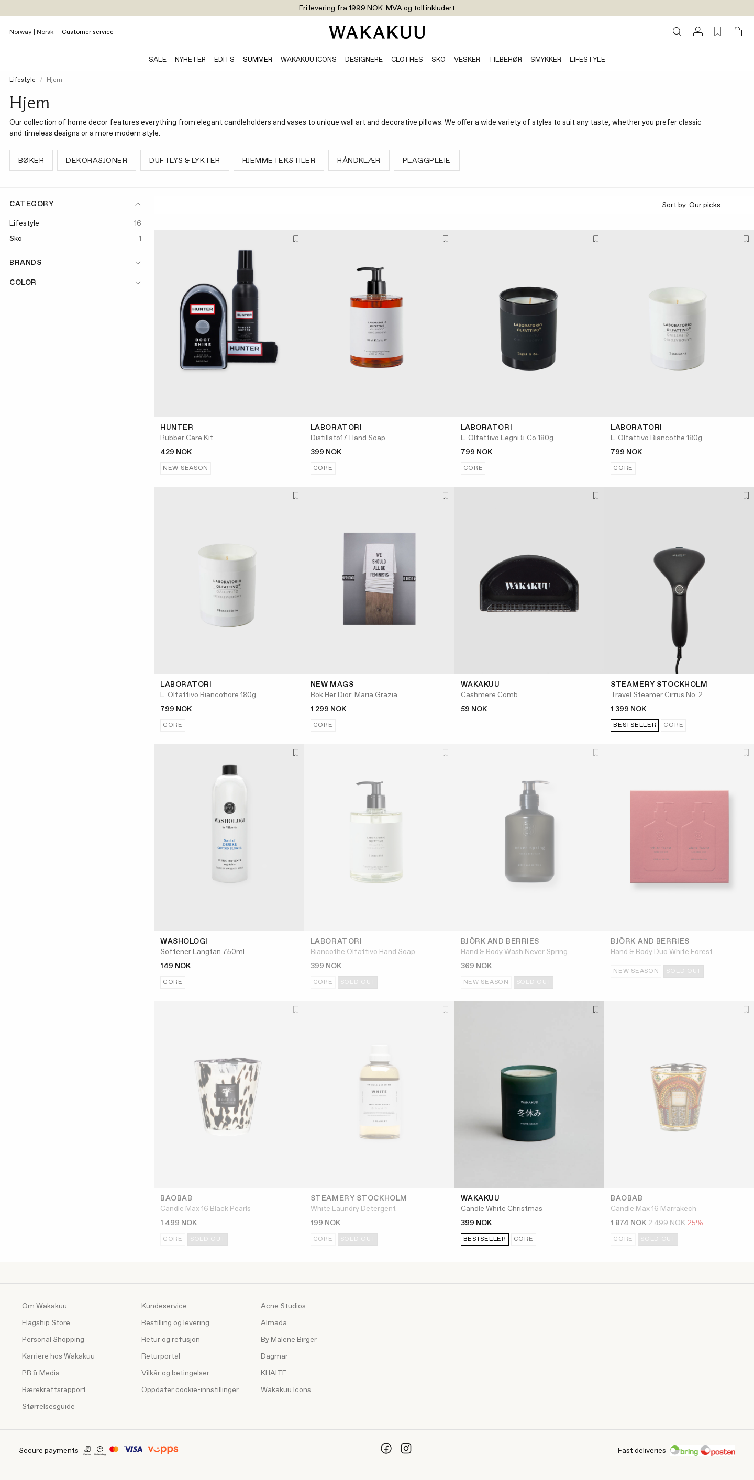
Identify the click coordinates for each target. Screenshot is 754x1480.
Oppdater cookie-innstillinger (190, 1390)
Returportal (160, 1356)
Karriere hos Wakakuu (58, 1356)
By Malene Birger (289, 1339)
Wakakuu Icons (309, 59)
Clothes (407, 59)
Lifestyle (587, 59)
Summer (257, 59)
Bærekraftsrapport (54, 1390)
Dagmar (274, 1356)
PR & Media (41, 1373)
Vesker (467, 59)
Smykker (545, 59)
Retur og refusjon (170, 1339)
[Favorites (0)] (717, 32)
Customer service (88, 32)
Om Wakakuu (44, 1306)
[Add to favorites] (295, 239)
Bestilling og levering (175, 1323)
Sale (158, 59)
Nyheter (190, 59)
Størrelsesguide (48, 1406)
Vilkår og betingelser (175, 1373)
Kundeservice (164, 1306)
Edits (224, 59)
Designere (364, 59)
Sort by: (704, 205)
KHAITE (274, 1373)
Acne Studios (283, 1306)
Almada (274, 1323)
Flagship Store (46, 1323)
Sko (438, 59)
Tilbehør (505, 59)
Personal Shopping (53, 1339)
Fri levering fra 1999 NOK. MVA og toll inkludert (377, 8)
